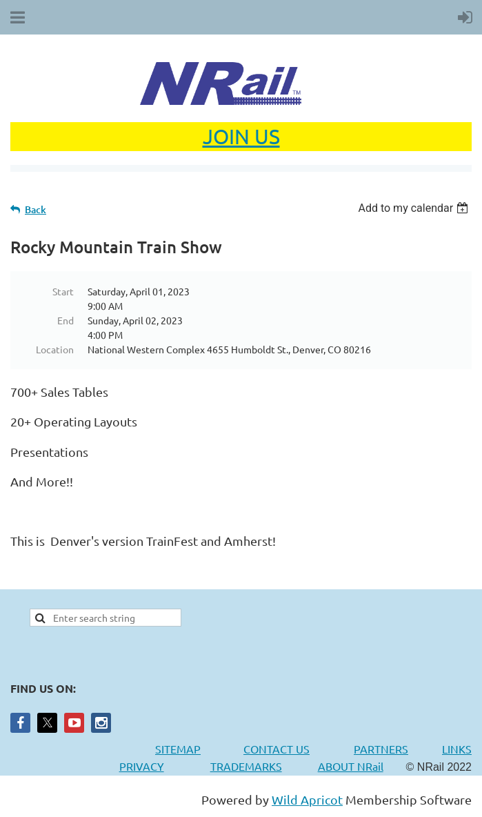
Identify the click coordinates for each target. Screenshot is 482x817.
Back (35, 209)
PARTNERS (398, 749)
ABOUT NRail (350, 766)
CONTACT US (276, 749)
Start (63, 291)
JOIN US (241, 136)
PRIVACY (141, 766)
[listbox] (415, 208)
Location (55, 349)
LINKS (457, 749)
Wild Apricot (307, 799)
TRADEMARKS (253, 766)
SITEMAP (178, 749)
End (65, 320)
